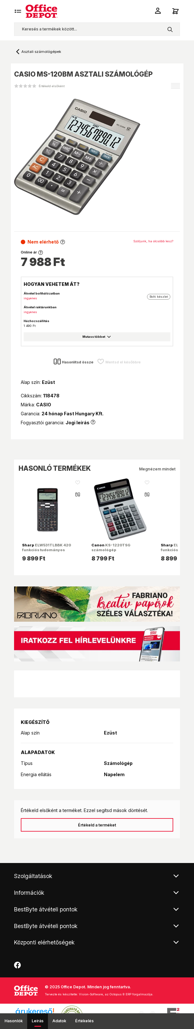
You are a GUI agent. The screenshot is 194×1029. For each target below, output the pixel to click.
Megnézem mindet (157, 469)
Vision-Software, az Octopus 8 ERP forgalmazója (115, 994)
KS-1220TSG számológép (110, 547)
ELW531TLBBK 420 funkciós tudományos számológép (46, 549)
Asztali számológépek (41, 51)
